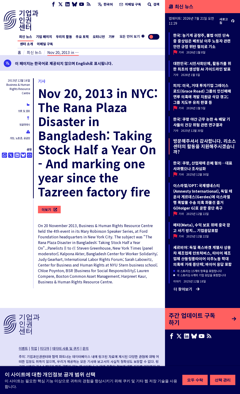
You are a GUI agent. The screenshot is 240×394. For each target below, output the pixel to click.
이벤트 (23, 348)
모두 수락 (195, 380)
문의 (85, 348)
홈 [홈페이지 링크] (19, 52)
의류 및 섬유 (24, 111)
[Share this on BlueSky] (23, 155)
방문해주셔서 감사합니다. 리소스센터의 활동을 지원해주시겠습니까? (204, 146)
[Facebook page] (53, 4)
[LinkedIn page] (67, 4)
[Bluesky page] (74, 4)
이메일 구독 (129, 4)
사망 (12, 138)
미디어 (44, 348)
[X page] (60, 4)
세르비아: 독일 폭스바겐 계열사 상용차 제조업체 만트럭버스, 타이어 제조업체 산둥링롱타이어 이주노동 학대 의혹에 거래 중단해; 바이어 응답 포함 (202, 255)
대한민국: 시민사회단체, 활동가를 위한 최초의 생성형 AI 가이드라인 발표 (202, 66)
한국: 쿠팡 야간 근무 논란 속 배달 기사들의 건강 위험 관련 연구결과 (201, 122)
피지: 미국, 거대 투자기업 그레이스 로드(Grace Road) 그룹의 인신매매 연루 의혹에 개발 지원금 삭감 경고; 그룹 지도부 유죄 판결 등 (202, 94)
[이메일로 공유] (29, 155)
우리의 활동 (64, 36)
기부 (112, 36)
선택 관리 (223, 380)
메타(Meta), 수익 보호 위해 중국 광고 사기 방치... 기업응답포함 (201, 227)
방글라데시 (24, 124)
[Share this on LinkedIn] (17, 155)
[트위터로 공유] (10, 155)
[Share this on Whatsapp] (4, 155)
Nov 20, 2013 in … (63, 52)
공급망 (27, 138)
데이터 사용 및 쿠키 (65, 348)
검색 (153, 4)
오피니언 (99, 36)
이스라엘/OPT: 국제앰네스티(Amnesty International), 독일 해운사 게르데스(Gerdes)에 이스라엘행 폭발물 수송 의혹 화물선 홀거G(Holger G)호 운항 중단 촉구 (202, 197)
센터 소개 (26, 43)
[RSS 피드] (88, 4)
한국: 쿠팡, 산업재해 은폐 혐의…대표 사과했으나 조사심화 (202, 165)
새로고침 (226, 21)
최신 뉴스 (25, 36)
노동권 (19, 138)
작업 (34, 348)
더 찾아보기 (187, 289)
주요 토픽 (82, 36)
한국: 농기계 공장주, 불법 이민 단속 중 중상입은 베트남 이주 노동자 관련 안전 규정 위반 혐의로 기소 (202, 40)
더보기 (49, 209)
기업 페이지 (44, 36)
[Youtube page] (81, 4)
